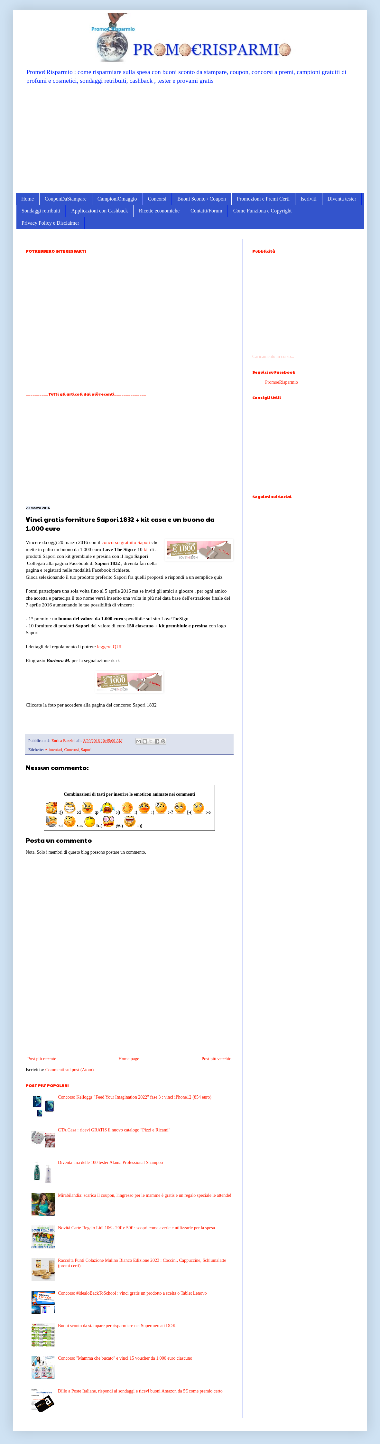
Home (27, 199)
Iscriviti (309, 199)
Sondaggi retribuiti (41, 210)
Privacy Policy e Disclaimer (50, 223)
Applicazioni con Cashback (99, 210)
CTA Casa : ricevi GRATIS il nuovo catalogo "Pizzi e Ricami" (114, 1130)
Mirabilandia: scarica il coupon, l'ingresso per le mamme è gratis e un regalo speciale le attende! (144, 1195)
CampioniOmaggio (117, 199)
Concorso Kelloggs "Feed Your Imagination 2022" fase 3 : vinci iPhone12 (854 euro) (134, 1097)
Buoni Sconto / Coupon (201, 199)
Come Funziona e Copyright (262, 210)
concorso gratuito (119, 542)
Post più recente (41, 1058)
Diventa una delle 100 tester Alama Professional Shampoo (110, 1162)
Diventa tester (342, 199)
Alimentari (53, 749)
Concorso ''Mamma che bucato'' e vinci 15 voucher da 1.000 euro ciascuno (125, 1358)
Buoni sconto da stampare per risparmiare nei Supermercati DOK (117, 1325)
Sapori (143, 542)
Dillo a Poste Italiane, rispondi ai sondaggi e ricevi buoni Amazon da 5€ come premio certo (140, 1391)
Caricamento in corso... (273, 356)
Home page (128, 1058)
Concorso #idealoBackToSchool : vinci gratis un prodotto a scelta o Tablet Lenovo (132, 1293)
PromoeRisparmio (281, 382)
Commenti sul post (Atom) (69, 1069)
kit (146, 549)
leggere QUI (109, 646)
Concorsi (157, 199)
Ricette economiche (159, 210)
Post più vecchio (216, 1058)
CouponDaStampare (66, 199)
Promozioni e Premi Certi (263, 199)
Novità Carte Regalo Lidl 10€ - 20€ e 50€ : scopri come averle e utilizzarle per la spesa (136, 1227)
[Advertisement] (190, 138)
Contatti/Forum (206, 210)
